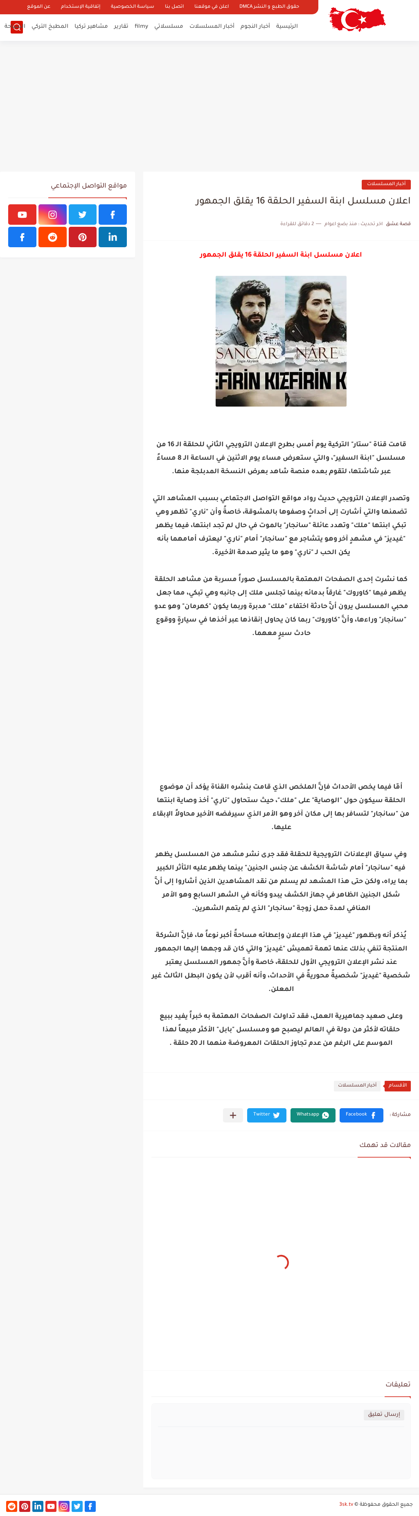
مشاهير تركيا (91, 27)
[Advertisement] (209, 106)
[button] (361, 1115)
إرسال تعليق (384, 1415)
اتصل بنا (174, 7)
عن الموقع (38, 7)
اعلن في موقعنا (211, 7)
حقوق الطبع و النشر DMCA (269, 7)
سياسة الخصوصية (132, 7)
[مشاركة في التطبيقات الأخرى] (233, 1115)
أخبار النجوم (255, 27)
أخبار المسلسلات (211, 27)
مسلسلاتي (168, 27)
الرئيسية (287, 27)
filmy (141, 27)
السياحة (15, 27)
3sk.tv (346, 1505)
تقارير (121, 27)
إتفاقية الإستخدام (80, 7)
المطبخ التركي (50, 27)
